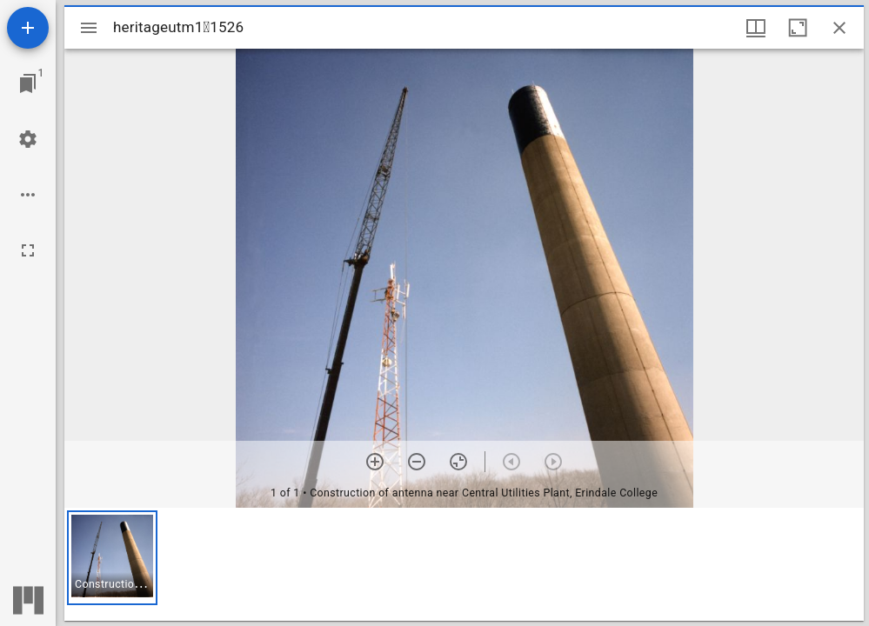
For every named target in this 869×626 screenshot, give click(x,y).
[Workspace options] (28, 195)
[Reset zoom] (458, 462)
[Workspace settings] (28, 139)
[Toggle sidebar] (89, 28)
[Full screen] (28, 250)
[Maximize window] (798, 28)
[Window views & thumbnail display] (756, 28)
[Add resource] (28, 28)
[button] (112, 558)
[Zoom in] (375, 462)
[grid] (464, 564)
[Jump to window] (28, 83)
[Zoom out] (417, 462)
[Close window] (839, 28)
